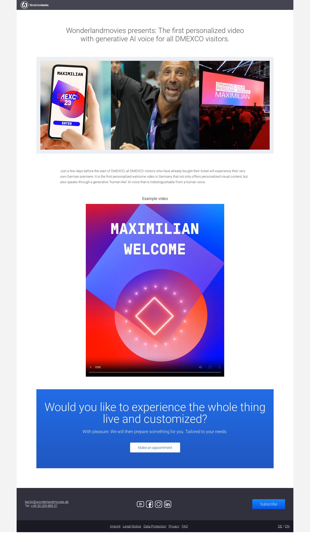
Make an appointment (155, 461)
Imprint (115, 540)
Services (182, 12)
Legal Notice (132, 540)
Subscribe (268, 518)
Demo (204, 12)
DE (280, 540)
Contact (227, 12)
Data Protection (155, 540)
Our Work (131, 12)
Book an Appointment (264, 11)
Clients (157, 12)
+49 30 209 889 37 (44, 520)
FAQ (185, 540)
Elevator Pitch (99, 12)
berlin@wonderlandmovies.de (47, 516)
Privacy (174, 540)
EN (287, 540)
